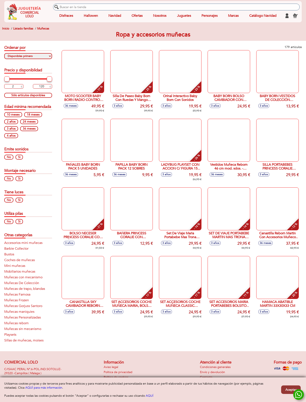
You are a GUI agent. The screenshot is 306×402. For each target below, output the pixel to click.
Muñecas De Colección (21, 283)
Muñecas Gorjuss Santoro (23, 306)
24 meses (29, 122)
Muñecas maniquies (19, 311)
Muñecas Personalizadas (22, 317)
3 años (11, 129)
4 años (11, 136)
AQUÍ (149, 396)
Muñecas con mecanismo (23, 277)
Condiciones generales (215, 367)
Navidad (114, 15)
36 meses (29, 129)
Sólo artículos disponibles (28, 95)
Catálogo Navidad (262, 15)
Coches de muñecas (19, 260)
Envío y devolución (212, 372)
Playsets (10, 334)
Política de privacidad (118, 372)
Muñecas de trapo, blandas (24, 288)
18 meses (33, 115)
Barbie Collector (16, 248)
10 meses (13, 115)
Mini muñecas (14, 265)
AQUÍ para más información (43, 388)
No (9, 157)
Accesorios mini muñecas (23, 243)
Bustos (9, 254)
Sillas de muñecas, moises (24, 340)
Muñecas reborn (16, 323)
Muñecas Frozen (16, 300)
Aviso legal (111, 367)
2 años (11, 122)
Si (19, 157)
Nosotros (159, 15)
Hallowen (91, 15)
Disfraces (66, 15)
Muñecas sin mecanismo (22, 329)
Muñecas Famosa (17, 294)
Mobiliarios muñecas (19, 271)
